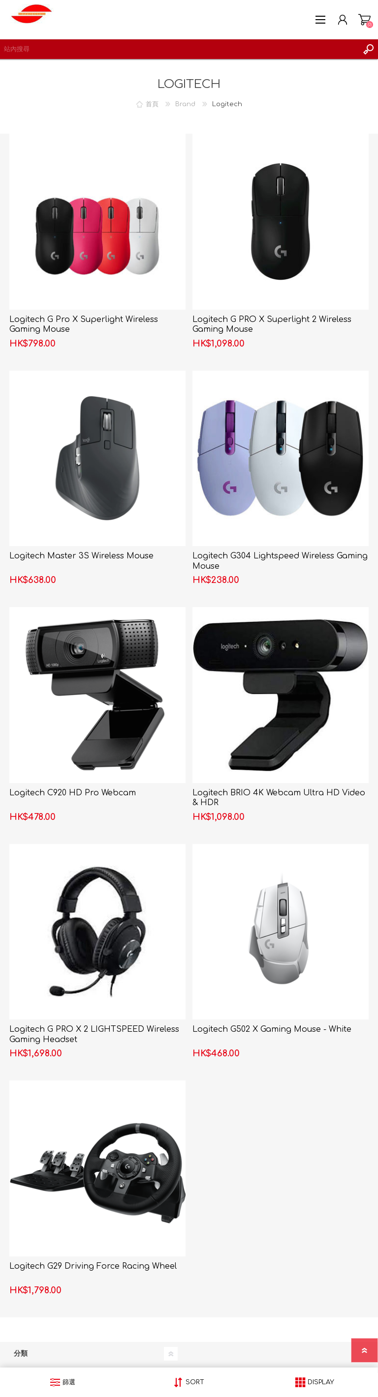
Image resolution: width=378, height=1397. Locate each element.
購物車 (364, 19)
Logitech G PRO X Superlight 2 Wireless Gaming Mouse (271, 324)
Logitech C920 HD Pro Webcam (72, 792)
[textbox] (179, 49)
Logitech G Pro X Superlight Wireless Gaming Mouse (83, 324)
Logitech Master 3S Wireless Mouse (81, 556)
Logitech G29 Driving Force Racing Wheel (93, 1266)
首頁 (152, 104)
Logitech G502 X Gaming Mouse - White (271, 1029)
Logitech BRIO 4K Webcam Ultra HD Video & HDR (278, 798)
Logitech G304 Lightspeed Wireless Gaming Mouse (280, 561)
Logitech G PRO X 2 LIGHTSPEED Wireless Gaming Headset (94, 1034)
